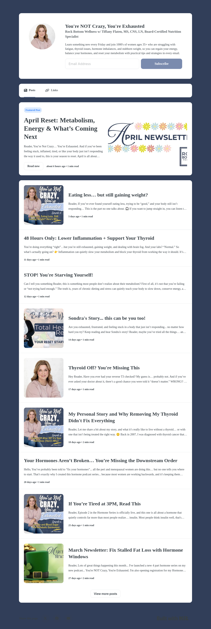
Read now (33, 166)
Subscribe (162, 63)
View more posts (105, 593)
